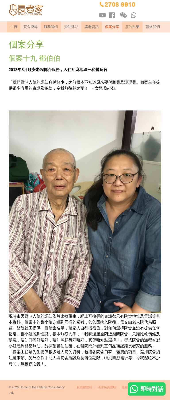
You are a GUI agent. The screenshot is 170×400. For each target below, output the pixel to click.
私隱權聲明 (84, 387)
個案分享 (112, 27)
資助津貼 (71, 27)
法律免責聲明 (107, 387)
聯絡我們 (153, 27)
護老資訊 (92, 27)
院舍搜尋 (30, 27)
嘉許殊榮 (132, 27)
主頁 (13, 27)
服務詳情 (51, 27)
